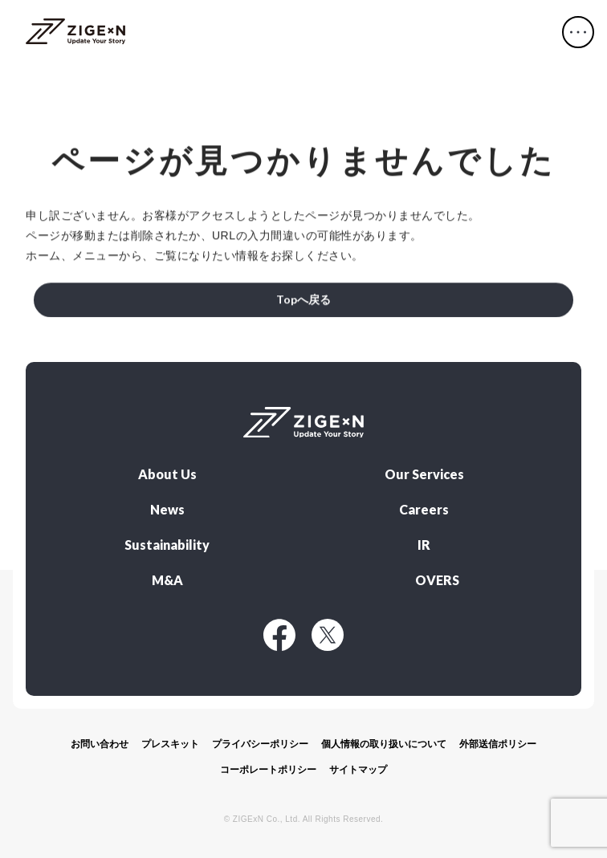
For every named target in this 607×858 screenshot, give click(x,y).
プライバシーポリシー (260, 744)
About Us (167, 474)
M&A (167, 580)
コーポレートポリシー (268, 770)
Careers (424, 509)
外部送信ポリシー (497, 744)
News (167, 509)
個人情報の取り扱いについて (383, 744)
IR (424, 545)
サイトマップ (358, 770)
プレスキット (170, 744)
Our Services (424, 474)
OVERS (437, 580)
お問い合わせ (99, 744)
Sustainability (167, 545)
